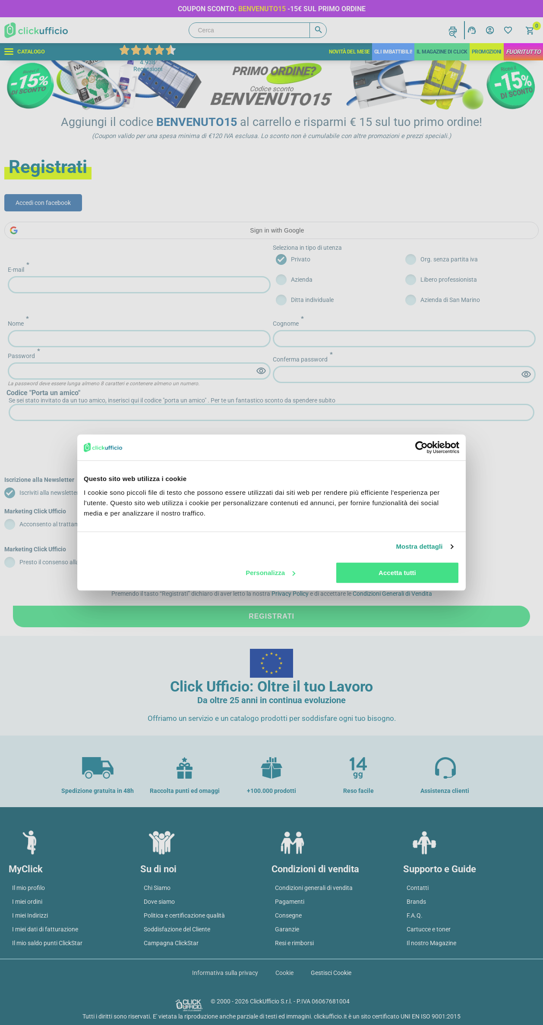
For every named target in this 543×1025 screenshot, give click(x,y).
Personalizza (270, 572)
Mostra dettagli (419, 546)
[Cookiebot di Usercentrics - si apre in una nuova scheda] (421, 447)
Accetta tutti (397, 572)
